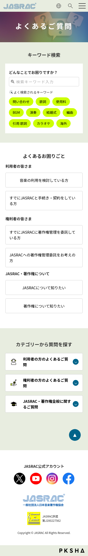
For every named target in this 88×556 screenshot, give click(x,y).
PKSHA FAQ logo (71, 551)
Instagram (52, 478)
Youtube (36, 478)
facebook (68, 478)
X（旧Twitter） (20, 478)
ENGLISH (59, 6)
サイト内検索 (70, 6)
